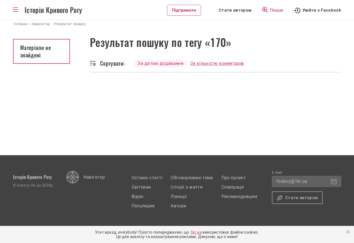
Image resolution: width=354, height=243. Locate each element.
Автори (178, 205)
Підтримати (184, 10)
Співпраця (233, 187)
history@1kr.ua (292, 181)
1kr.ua (196, 232)
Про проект (234, 177)
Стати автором (235, 10)
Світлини (141, 187)
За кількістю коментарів (217, 63)
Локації (179, 196)
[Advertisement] (177, 113)
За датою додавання (160, 63)
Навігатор (94, 177)
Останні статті (147, 177)
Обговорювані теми (192, 177)
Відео (138, 196)
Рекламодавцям (239, 196)
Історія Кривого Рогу (53, 10)
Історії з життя (186, 187)
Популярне (143, 205)
